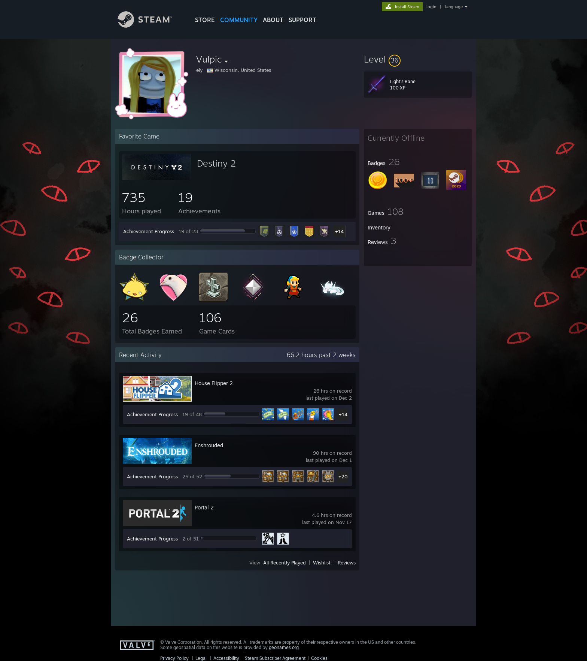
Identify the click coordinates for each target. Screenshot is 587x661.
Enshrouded (209, 445)
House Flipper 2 (214, 383)
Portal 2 (204, 507)
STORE (205, 20)
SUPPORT (302, 20)
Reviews (347, 563)
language (454, 6)
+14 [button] (339, 231)
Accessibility (226, 658)
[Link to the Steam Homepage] (150, 25)
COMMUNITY (239, 20)
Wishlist (322, 563)
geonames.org (284, 647)
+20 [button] (343, 476)
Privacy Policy (174, 658)
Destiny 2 (216, 163)
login (431, 6)
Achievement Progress (148, 231)
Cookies (319, 658)
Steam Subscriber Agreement (275, 658)
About (273, 20)
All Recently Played (284, 563)
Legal (201, 658)
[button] (418, 59)
